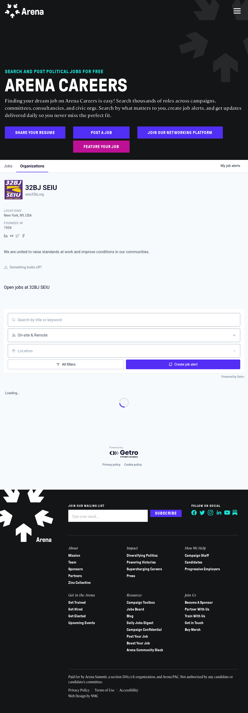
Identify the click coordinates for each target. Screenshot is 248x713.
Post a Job (101, 132)
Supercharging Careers (144, 569)
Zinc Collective (79, 583)
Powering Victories (141, 562)
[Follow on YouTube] (227, 513)
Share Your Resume (35, 132)
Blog (130, 616)
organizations (32, 166)
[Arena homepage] (24, 11)
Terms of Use (104, 690)
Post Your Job (137, 636)
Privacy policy (111, 464)
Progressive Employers (202, 569)
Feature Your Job (101, 146)
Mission (74, 555)
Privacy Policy (79, 690)
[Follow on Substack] (235, 513)
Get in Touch (194, 623)
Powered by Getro (232, 376)
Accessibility (128, 690)
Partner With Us (197, 609)
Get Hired (75, 609)
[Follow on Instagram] (211, 513)
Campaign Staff (197, 555)
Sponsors (75, 569)
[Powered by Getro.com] (124, 452)
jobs (8, 166)
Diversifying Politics (142, 555)
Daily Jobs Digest (140, 623)
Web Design (77, 696)
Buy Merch (193, 630)
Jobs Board (135, 609)
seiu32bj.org (34, 194)
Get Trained (77, 602)
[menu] (237, 11)
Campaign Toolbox (141, 602)
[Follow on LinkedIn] (219, 513)
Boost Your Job (138, 643)
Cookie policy (133, 464)
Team (72, 562)
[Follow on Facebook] (194, 513)
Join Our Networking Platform (180, 132)
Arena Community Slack (145, 650)
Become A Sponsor (199, 602)
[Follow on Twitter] (202, 513)
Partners (75, 576)
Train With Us (195, 616)
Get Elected (77, 616)
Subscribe (166, 513)
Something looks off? (23, 267)
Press (131, 576)
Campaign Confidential (144, 630)
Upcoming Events (81, 623)
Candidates (193, 562)
